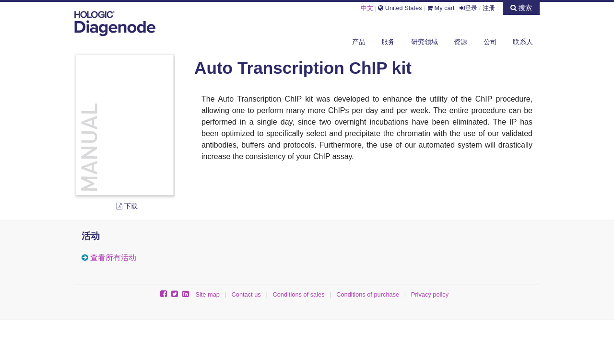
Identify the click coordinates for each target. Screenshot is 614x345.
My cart (441, 8)
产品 (359, 42)
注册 (489, 8)
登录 (468, 8)
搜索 (521, 8)
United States (400, 8)
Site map (207, 294)
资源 (460, 42)
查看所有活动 (113, 257)
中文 (367, 8)
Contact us (246, 294)
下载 (127, 206)
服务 (388, 42)
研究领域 (424, 42)
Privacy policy (430, 294)
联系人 (523, 42)
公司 (490, 42)
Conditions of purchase (367, 294)
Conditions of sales (298, 294)
